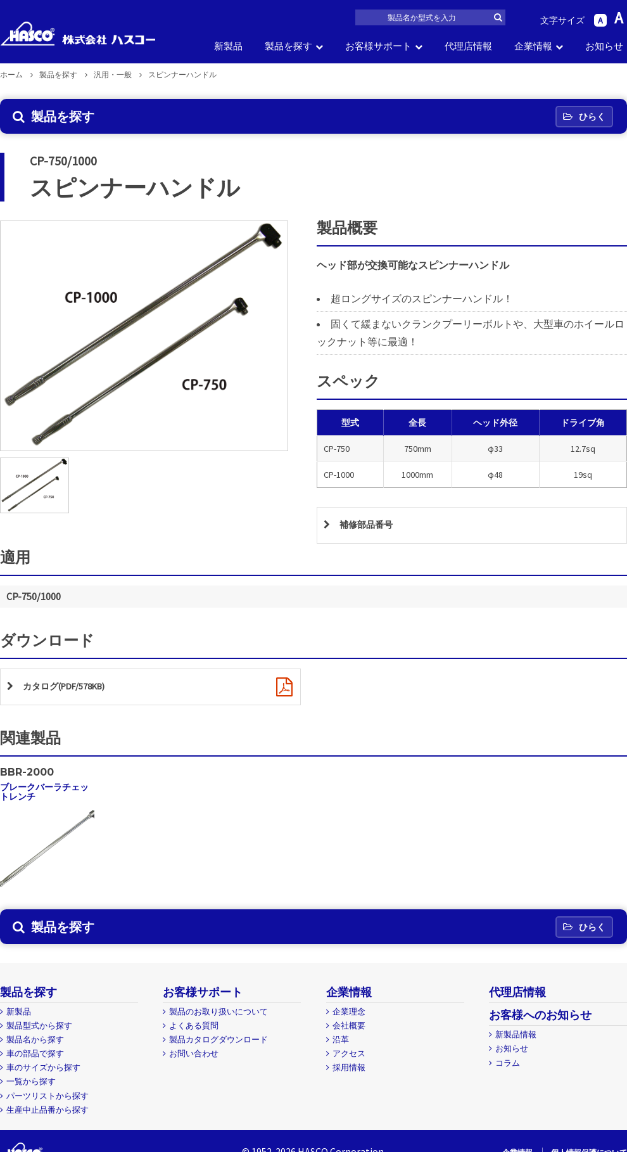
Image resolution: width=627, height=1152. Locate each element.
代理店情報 (468, 46)
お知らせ (604, 46)
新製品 (228, 46)
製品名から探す (35, 1043)
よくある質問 (193, 1029)
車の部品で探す (35, 1057)
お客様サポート (378, 46)
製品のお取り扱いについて (218, 1015)
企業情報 (533, 46)
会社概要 (348, 1029)
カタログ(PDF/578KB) (71, 689)
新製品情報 (515, 1038)
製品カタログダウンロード (218, 1043)
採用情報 (348, 1071)
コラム (507, 1066)
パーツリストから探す (47, 1099)
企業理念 (348, 1015)
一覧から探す (31, 1085)
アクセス (348, 1057)
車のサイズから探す (43, 1071)
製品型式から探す (39, 1029)
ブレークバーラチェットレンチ (44, 794)
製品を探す (288, 46)
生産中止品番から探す (47, 1113)
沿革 (340, 1043)
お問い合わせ (193, 1057)
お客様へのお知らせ (540, 1018)
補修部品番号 (369, 526)
